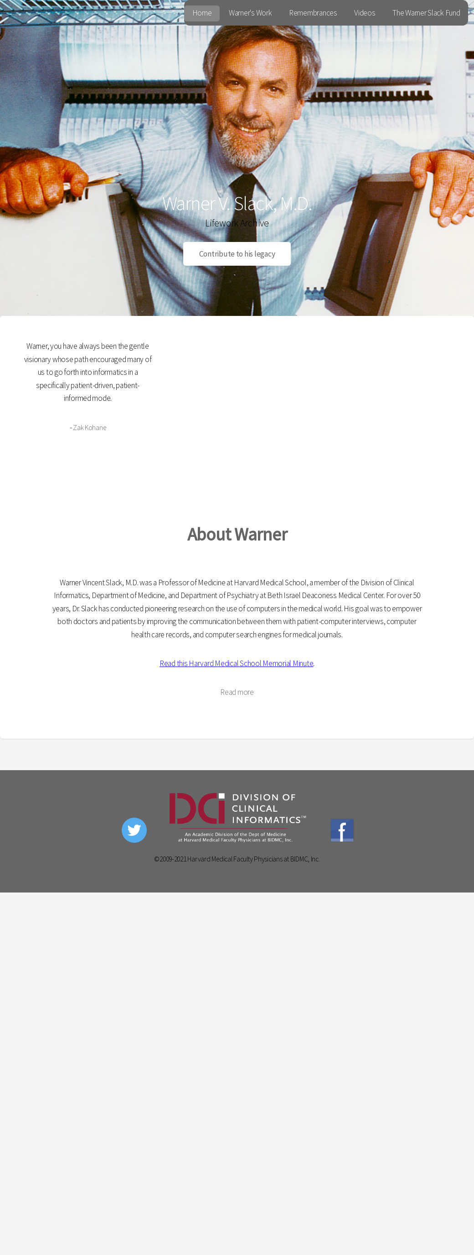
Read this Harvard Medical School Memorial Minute (237, 663)
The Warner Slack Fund (426, 13)
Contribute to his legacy (237, 254)
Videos (364, 13)
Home (202, 13)
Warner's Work (250, 13)
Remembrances (313, 13)
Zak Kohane (89, 427)
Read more (237, 692)
